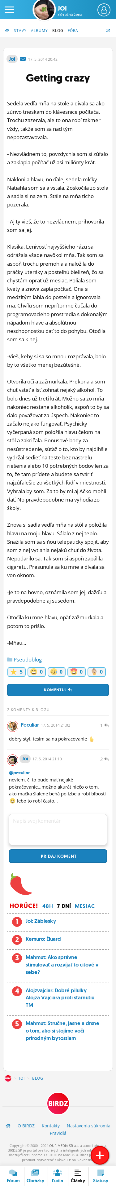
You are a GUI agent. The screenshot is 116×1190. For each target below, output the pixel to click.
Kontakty (51, 1126)
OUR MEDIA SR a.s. (64, 1145)
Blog (57, 30)
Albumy (39, 30)
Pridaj (58, 856)
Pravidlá (58, 1133)
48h (47, 906)
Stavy (20, 30)
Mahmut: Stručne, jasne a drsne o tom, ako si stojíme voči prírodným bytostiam (62, 1031)
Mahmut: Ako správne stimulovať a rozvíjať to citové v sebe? (62, 964)
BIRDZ (8, 1078)
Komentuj (58, 689)
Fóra (73, 30)
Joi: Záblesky (41, 921)
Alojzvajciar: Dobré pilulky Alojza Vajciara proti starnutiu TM (60, 998)
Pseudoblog (24, 659)
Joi (70, 11)
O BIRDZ (26, 1126)
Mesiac (85, 906)
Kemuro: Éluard (43, 939)
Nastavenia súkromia (88, 1126)
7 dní (64, 906)
